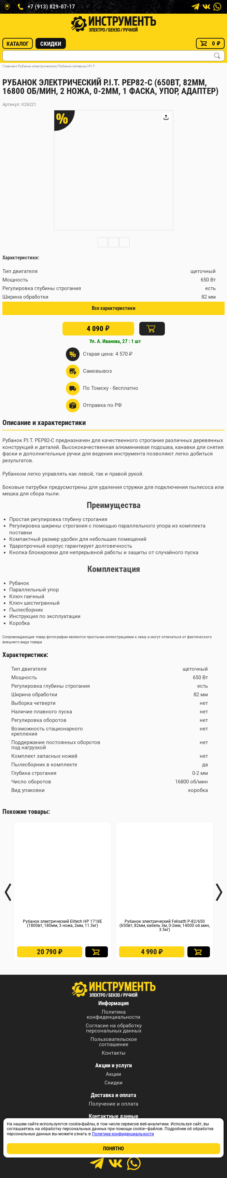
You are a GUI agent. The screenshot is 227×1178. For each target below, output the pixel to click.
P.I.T (91, 66)
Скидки (50, 43)
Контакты (114, 1053)
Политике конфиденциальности (123, 1134)
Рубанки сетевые (72, 66)
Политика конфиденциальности (113, 1015)
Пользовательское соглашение (113, 1042)
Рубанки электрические (37, 66)
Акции (113, 1074)
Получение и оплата (113, 1104)
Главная (8, 66)
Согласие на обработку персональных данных (114, 1028)
